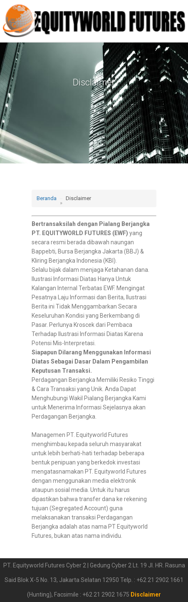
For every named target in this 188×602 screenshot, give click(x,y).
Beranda (47, 198)
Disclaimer (146, 594)
